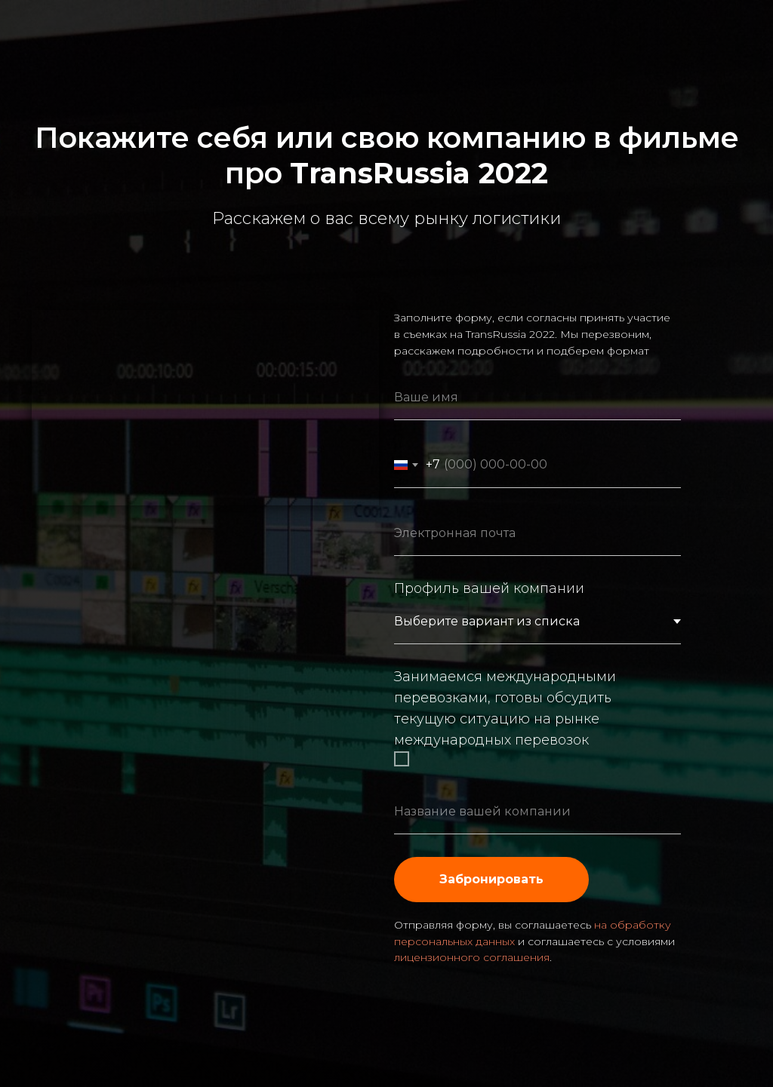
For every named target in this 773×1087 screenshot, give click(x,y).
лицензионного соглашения (472, 957)
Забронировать (491, 879)
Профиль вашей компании (489, 588)
